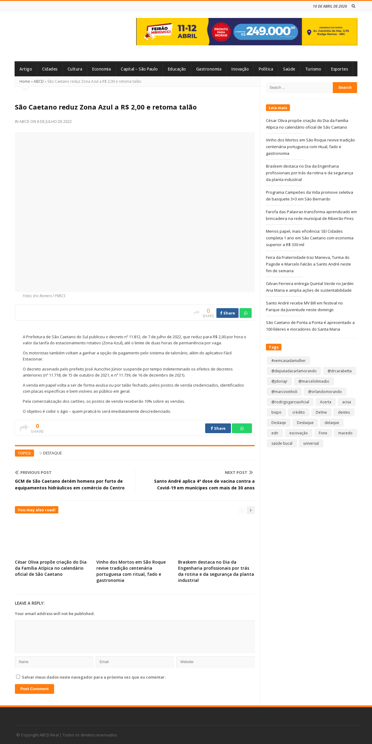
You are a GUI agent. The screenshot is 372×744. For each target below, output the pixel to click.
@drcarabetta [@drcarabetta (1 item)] (340, 371)
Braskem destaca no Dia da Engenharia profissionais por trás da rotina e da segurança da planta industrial (216, 571)
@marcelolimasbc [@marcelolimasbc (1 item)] (313, 381)
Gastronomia (209, 69)
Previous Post (33, 472)
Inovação (240, 69)
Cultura (74, 69)
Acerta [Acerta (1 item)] (325, 402)
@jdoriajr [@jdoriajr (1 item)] (279, 381)
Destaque (52, 453)
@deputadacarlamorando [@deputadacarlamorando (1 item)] (294, 371)
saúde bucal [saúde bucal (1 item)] (281, 443)
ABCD (39, 81)
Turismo (313, 69)
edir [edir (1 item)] (274, 433)
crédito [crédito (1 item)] (298, 412)
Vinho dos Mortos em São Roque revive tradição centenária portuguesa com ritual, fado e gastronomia (131, 571)
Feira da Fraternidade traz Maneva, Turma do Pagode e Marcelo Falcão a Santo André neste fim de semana (308, 264)
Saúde (289, 69)
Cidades (49, 69)
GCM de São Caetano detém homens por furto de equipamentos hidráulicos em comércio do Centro (70, 484)
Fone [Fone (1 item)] (323, 433)
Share (227, 313)
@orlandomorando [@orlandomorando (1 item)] (325, 391)
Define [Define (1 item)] (321, 412)
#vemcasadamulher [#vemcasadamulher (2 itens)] (288, 360)
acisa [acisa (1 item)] (346, 402)
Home (24, 81)
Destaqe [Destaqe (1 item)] (278, 422)
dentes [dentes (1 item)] (344, 412)
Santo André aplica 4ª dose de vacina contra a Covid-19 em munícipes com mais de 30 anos (204, 484)
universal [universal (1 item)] (311, 443)
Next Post (239, 472)
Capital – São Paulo (139, 69)
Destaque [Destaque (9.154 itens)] (305, 422)
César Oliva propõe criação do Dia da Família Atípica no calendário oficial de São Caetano (51, 568)
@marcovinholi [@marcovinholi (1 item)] (284, 391)
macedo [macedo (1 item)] (345, 433)
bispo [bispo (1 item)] (276, 412)
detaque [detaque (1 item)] (332, 422)
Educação (177, 69)
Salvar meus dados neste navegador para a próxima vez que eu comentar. (94, 677)
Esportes (339, 69)
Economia (101, 69)
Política (266, 69)
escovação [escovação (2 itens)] (298, 433)
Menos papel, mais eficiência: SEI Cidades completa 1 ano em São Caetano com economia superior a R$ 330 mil (309, 237)
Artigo (25, 69)
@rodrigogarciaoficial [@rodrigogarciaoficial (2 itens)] (290, 402)
